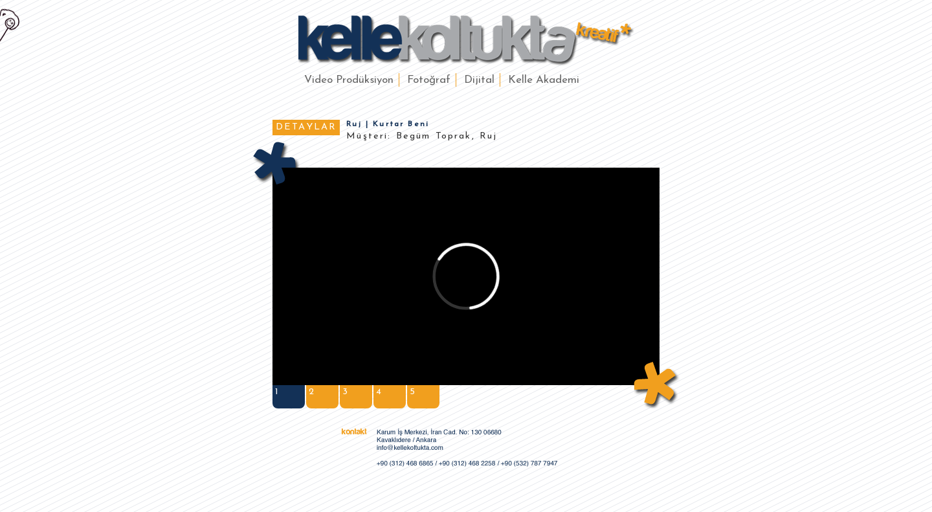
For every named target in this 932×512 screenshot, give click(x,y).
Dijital (479, 79)
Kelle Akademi (543, 79)
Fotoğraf (428, 79)
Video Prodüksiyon (349, 79)
